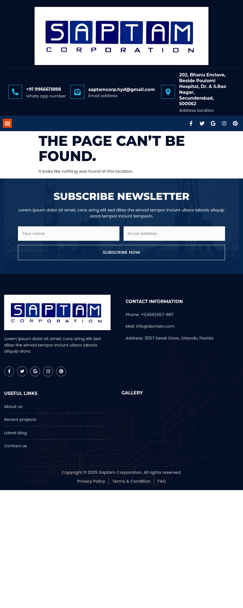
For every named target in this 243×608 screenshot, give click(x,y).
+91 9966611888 (43, 89)
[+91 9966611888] (15, 92)
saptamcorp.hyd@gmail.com (121, 89)
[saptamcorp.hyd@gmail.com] (77, 92)
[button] (7, 123)
